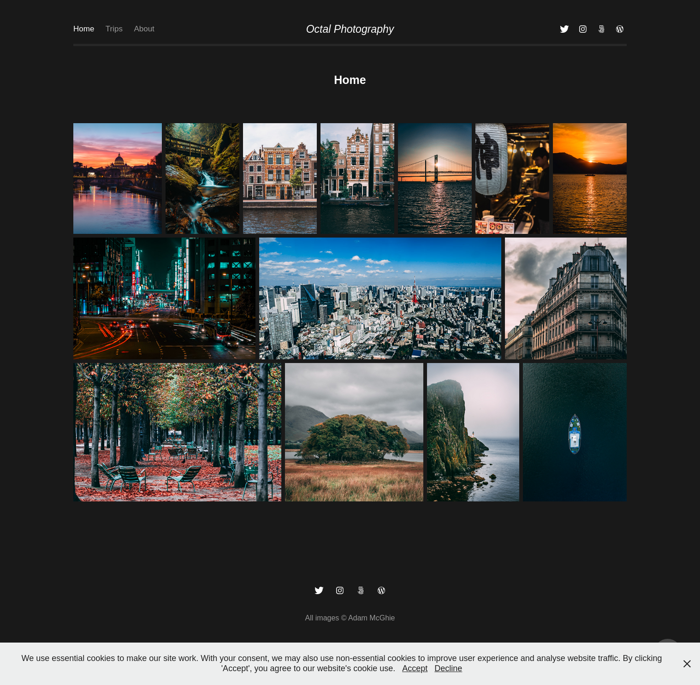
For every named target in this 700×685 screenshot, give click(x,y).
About (144, 28)
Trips (114, 28)
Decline (448, 668)
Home (83, 28)
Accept (414, 668)
